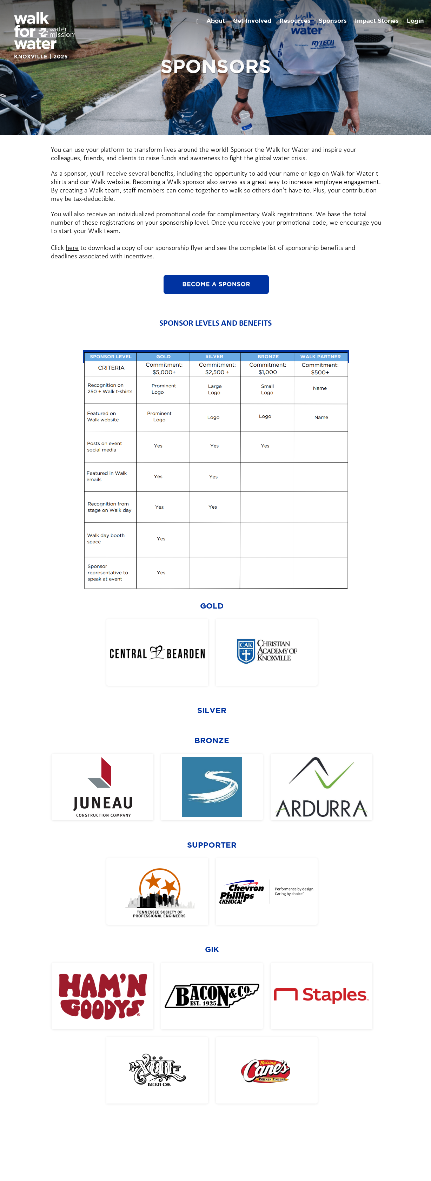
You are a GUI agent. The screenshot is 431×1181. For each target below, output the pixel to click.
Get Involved (252, 21)
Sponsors (333, 21)
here (72, 248)
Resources (295, 21)
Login (415, 21)
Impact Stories (377, 21)
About (215, 21)
